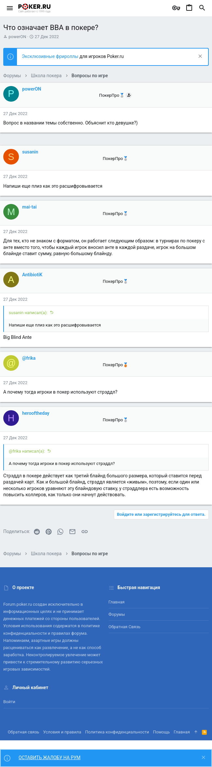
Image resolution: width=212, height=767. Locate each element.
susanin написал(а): (28, 312)
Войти (9, 701)
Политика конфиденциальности (117, 732)
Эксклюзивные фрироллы (51, 56)
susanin (30, 151)
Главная (117, 602)
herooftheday (35, 413)
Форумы (117, 614)
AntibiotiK (32, 274)
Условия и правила (62, 732)
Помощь (161, 732)
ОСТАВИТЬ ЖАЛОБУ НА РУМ (50, 757)
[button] (10, 8)
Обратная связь (125, 626)
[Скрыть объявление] (199, 56)
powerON (17, 36)
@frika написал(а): (27, 451)
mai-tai (29, 207)
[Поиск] (202, 8)
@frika (29, 358)
